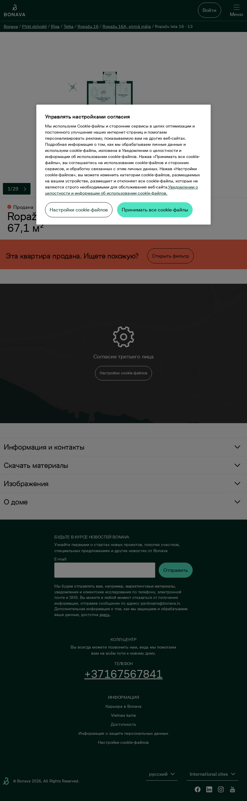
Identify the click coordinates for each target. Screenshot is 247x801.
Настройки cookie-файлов (79, 210)
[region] (123, 165)
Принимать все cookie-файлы (155, 210)
